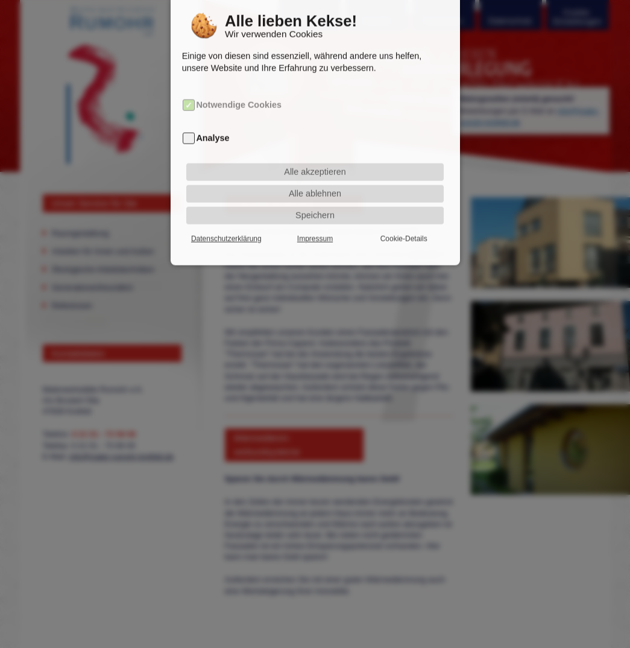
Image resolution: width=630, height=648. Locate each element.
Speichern (315, 200)
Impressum (315, 224)
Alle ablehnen (315, 178)
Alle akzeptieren (314, 157)
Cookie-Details (403, 224)
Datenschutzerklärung (226, 224)
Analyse (212, 123)
